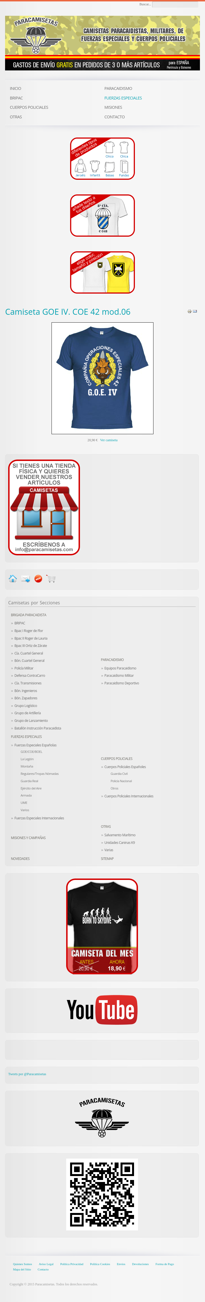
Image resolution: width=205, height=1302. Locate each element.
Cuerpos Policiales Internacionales (128, 796)
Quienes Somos (22, 1264)
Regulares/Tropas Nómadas (40, 773)
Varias (108, 850)
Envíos (121, 1264)
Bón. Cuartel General (29, 660)
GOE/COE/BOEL (31, 751)
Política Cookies (100, 1264)
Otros (114, 788)
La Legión (27, 759)
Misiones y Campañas (28, 837)
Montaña (27, 766)
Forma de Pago (164, 1264)
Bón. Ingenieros (25, 690)
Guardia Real (29, 781)
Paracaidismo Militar (119, 675)
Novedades (20, 858)
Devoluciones (140, 1264)
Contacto (43, 1269)
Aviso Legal (46, 1264)
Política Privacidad (71, 1264)
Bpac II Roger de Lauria (30, 638)
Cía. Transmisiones (27, 683)
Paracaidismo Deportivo (121, 683)
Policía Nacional (121, 781)
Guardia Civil (119, 773)
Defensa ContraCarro (29, 675)
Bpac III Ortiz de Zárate (30, 645)
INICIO (15, 88)
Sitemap (107, 858)
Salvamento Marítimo (119, 835)
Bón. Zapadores (25, 698)
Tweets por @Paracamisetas (27, 1074)
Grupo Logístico (25, 705)
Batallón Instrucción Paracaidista (37, 728)
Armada (26, 795)
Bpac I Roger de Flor (28, 630)
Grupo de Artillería (27, 713)
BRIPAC (19, 623)
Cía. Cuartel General (28, 653)
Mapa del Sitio (22, 1269)
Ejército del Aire (31, 788)
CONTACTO (114, 116)
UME (24, 802)
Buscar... (145, 4)
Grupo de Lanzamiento (31, 720)
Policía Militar (23, 668)
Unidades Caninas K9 (119, 842)
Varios (25, 810)
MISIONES (113, 107)
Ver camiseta (109, 440)
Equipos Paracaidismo (120, 668)
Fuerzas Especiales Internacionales (39, 818)
